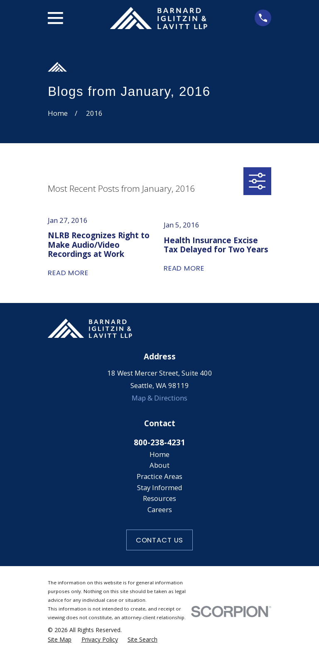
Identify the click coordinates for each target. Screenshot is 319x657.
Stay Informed (159, 487)
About (159, 465)
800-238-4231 (159, 442)
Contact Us (159, 540)
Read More (68, 272)
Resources (159, 498)
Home (159, 454)
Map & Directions (159, 398)
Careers (159, 509)
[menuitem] (59, 639)
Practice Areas (159, 476)
